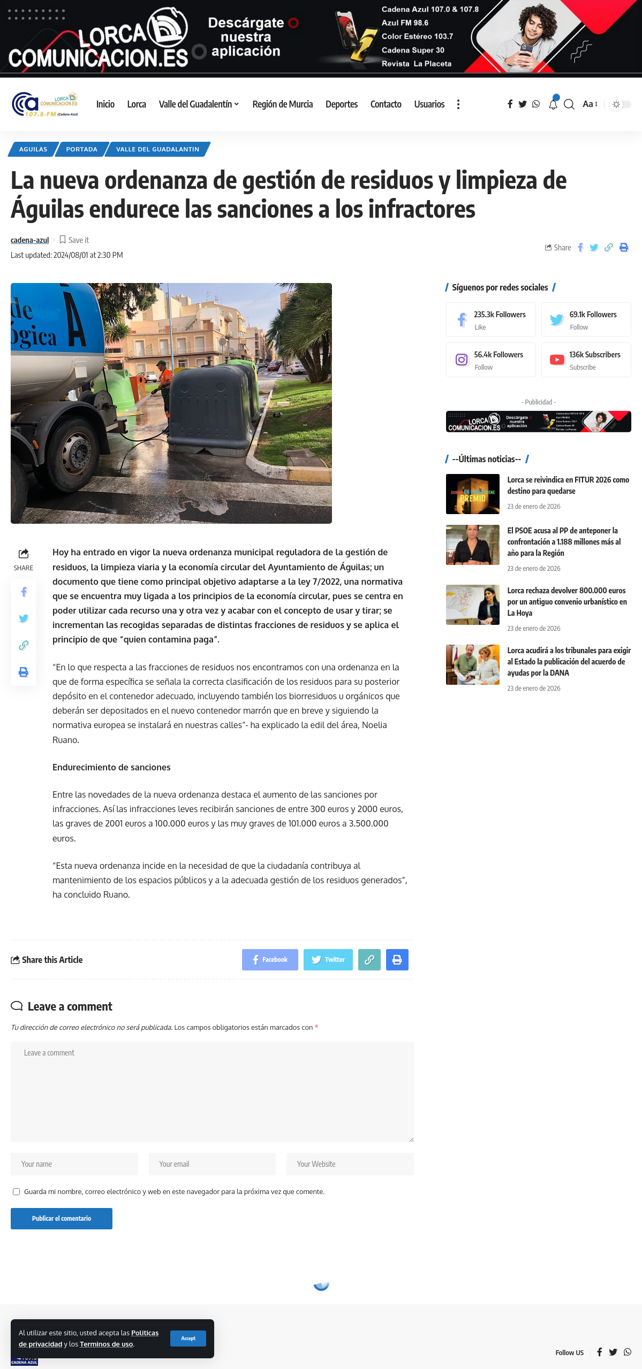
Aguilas (33, 149)
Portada (82, 149)
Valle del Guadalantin (157, 149)
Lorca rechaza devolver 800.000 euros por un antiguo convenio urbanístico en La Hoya (567, 601)
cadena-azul (30, 239)
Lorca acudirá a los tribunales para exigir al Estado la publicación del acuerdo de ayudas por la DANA (569, 661)
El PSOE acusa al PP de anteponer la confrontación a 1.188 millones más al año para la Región (564, 541)
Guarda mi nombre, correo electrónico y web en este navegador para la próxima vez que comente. (174, 1191)
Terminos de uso (106, 1344)
